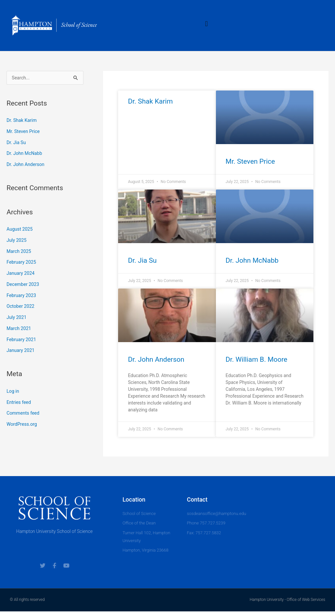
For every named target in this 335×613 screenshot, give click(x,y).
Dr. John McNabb (25, 154)
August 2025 (20, 230)
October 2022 (21, 307)
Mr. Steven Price (24, 132)
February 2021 (22, 340)
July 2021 (17, 318)
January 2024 (21, 274)
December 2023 (24, 285)
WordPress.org (23, 425)
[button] (206, 23)
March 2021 (20, 329)
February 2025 (22, 263)
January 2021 (21, 351)
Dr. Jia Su (17, 143)
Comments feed (24, 414)
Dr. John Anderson (27, 165)
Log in (13, 392)
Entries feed (19, 403)
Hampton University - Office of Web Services (287, 601)
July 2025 (17, 241)
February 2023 (22, 296)
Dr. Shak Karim (23, 121)
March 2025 (20, 252)
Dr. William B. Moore (257, 359)
